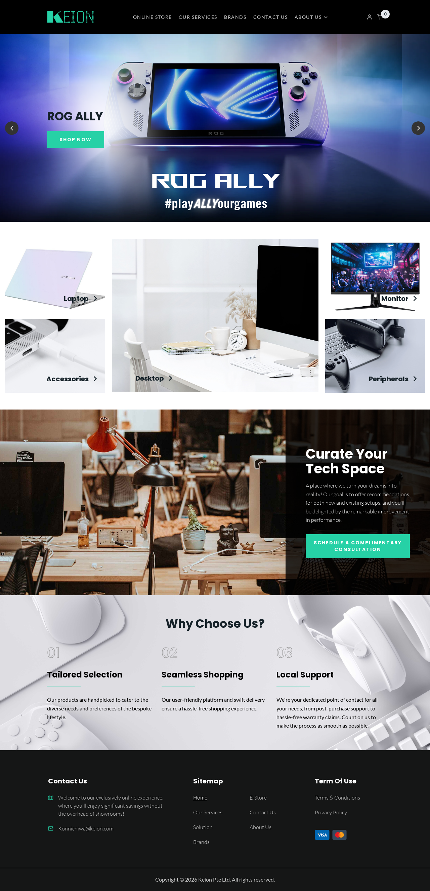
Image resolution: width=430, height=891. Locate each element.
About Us (260, 827)
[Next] (418, 128)
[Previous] (11, 128)
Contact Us (263, 812)
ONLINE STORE (152, 17)
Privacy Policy (331, 812)
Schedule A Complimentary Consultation (358, 546)
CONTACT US (270, 17)
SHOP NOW (75, 139)
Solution (203, 827)
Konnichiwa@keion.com (86, 828)
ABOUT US (308, 17)
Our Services (207, 812)
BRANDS (235, 17)
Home (200, 797)
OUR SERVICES (198, 17)
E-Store (258, 797)
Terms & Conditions (337, 797)
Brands (201, 842)
